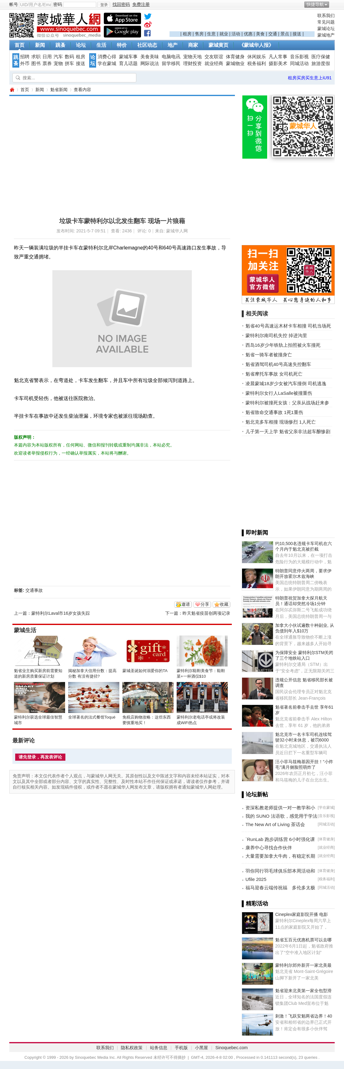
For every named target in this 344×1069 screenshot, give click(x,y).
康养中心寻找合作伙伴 (268, 847)
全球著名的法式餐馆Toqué (91, 717)
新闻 (40, 45)
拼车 (69, 63)
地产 (173, 45)
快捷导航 (315, 4)
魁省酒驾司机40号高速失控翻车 (278, 364)
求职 (36, 56)
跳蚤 (60, 45)
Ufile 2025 (256, 879)
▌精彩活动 (255, 903)
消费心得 (107, 56)
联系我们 (326, 15)
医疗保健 (320, 56)
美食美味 (149, 56)
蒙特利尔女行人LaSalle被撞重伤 (278, 393)
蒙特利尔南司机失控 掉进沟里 (276, 335)
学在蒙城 (107, 63)
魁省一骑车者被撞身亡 (268, 354)
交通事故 (34, 590)
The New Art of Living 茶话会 (275, 824)
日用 (47, 56)
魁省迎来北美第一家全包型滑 (303, 990)
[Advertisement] (242, 22)
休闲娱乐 (256, 56)
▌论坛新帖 (255, 794)
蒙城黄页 (218, 45)
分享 (205, 604)
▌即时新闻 (255, 533)
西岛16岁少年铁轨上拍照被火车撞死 (282, 345)
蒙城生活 (25, 630)
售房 (199, 33)
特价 (122, 45)
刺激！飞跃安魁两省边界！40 (303, 1016)
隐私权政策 (132, 1047)
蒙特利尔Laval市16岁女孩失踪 (60, 613)
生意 (211, 33)
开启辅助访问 (333, 4)
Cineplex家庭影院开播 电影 (301, 914)
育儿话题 (128, 63)
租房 (187, 33)
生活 (101, 45)
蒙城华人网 (11, 89)
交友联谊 (214, 56)
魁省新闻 (59, 89)
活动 (236, 33)
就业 (223, 33)
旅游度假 (320, 63)
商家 (193, 45)
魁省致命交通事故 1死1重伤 (274, 412)
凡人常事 (278, 56)
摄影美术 (278, 63)
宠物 (58, 63)
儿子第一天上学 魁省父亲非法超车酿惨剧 (287, 431)
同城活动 (299, 63)
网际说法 (149, 63)
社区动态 (147, 45)
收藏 (224, 604)
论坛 (81, 45)
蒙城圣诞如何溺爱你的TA (145, 670)
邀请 (185, 604)
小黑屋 (201, 1047)
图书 (36, 63)
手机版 (181, 1047)
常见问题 (326, 22)
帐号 (13, 4)
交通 (272, 33)
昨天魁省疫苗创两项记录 (206, 613)
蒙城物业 (235, 63)
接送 (297, 33)
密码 (57, 4)
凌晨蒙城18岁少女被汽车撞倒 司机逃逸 (285, 383)
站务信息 (158, 1047)
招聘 (24, 56)
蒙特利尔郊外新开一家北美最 (303, 965)
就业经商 (214, 63)
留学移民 (171, 63)
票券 (47, 63)
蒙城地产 (326, 35)
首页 (19, 45)
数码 (69, 56)
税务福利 (256, 63)
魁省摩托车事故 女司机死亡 (273, 373)
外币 (24, 63)
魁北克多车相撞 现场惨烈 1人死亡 (280, 422)
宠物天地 (192, 56)
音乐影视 (299, 56)
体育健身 (235, 56)
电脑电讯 (171, 56)
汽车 (58, 56)
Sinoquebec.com (231, 1047)
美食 (260, 33)
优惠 (248, 33)
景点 (284, 33)
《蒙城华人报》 (256, 45)
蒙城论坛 (326, 28)
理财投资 (192, 63)
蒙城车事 (128, 56)
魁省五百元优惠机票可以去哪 (303, 939)
